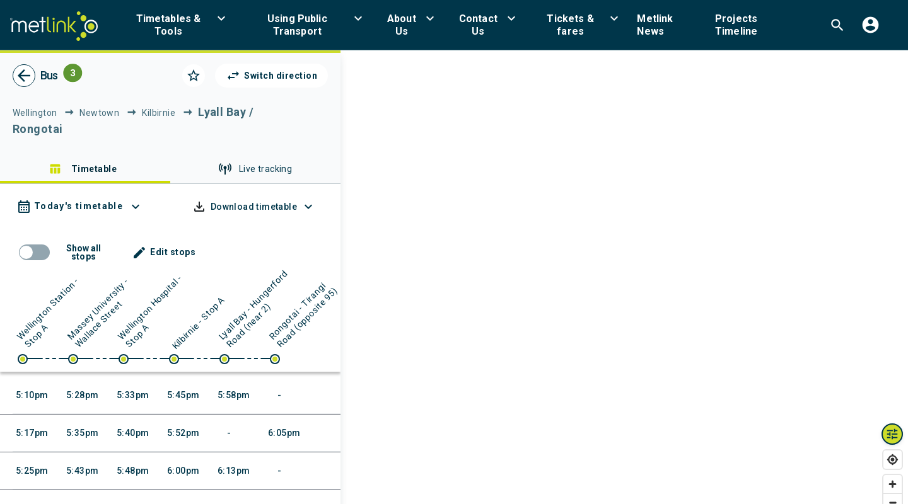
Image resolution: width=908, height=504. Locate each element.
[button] (175, 25)
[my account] (870, 25)
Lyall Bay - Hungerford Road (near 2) (253, 308)
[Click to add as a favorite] (193, 75)
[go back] (24, 75)
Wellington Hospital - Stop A (150, 311)
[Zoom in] (892, 484)
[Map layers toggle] (892, 434)
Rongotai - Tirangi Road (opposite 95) (303, 314)
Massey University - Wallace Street (98, 312)
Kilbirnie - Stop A (198, 322)
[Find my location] (892, 459)
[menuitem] (175, 25)
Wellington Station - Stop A (48, 312)
